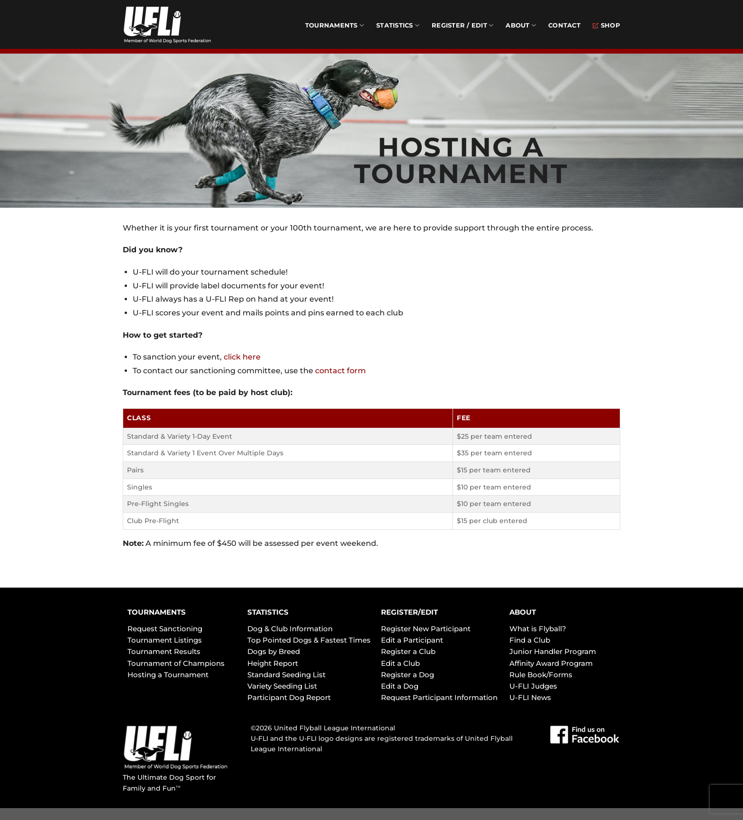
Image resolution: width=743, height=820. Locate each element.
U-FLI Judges (533, 686)
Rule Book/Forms (540, 674)
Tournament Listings (164, 640)
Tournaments (334, 25)
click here (242, 356)
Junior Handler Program (552, 651)
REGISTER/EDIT (409, 612)
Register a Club (408, 651)
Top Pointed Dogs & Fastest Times (309, 640)
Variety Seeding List (282, 686)
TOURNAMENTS (156, 612)
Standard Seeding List (286, 674)
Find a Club (529, 640)
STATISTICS (268, 612)
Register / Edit (462, 25)
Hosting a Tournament (167, 674)
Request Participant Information (439, 697)
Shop (606, 25)
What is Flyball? (537, 628)
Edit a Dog (399, 686)
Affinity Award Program (551, 663)
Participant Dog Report (289, 697)
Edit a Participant (412, 640)
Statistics (397, 25)
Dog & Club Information (290, 628)
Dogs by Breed (273, 651)
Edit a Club (400, 663)
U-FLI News (530, 697)
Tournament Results (163, 651)
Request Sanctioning (164, 628)
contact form (340, 370)
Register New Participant (426, 628)
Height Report (272, 663)
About (521, 25)
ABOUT (522, 612)
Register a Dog (407, 674)
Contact (564, 25)
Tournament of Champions (176, 663)
